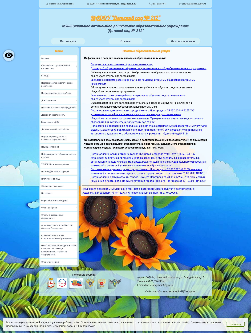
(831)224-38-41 (159, 4)
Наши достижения (50, 147)
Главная (45, 58)
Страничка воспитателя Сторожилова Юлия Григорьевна (56, 237)
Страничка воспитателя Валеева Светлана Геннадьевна (56, 226)
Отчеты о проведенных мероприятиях (52, 216)
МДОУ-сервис (188, 291)
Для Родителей (48, 100)
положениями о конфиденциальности (29, 326)
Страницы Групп (49, 208)
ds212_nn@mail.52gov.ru (194, 4)
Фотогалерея (68, 41)
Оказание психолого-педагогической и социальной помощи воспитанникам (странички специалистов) (58, 250)
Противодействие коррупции (55, 171)
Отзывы (126, 41)
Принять (235, 324)
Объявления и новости (52, 186)
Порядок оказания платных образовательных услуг (122, 64)
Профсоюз (46, 193)
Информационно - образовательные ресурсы (58, 155)
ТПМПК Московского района (55, 164)
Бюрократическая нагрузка (54, 200)
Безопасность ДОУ (50, 122)
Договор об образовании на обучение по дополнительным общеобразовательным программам (148, 68)
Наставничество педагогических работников (56, 84)
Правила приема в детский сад (56, 93)
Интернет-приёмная (183, 41)
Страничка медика (50, 262)
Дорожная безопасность (53, 115)
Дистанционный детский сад (55, 129)
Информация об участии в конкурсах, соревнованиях (53, 138)
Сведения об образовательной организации (55, 67)
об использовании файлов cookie (75, 326)
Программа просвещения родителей (58, 107)
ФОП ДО (45, 75)
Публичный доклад (50, 179)
